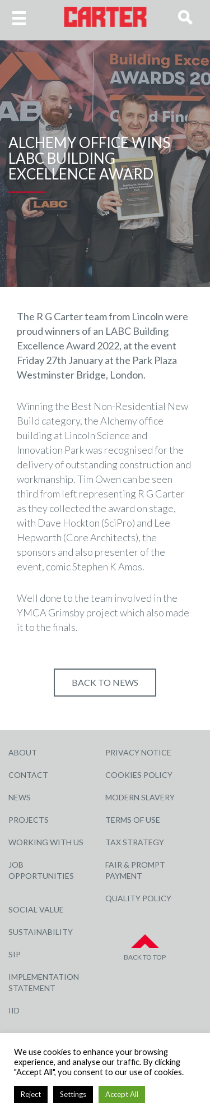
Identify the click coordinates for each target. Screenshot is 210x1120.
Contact (28, 775)
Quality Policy (138, 898)
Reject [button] (31, 1094)
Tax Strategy (134, 842)
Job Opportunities (41, 870)
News (19, 797)
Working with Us (45, 842)
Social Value (36, 909)
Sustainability (40, 932)
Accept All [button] (121, 1094)
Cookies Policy (138, 775)
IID (14, 1010)
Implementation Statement (43, 982)
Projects (28, 819)
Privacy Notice (138, 752)
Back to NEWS (105, 682)
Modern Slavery (140, 797)
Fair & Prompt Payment (135, 870)
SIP (14, 954)
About (22, 752)
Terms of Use (132, 819)
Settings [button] (73, 1094)
